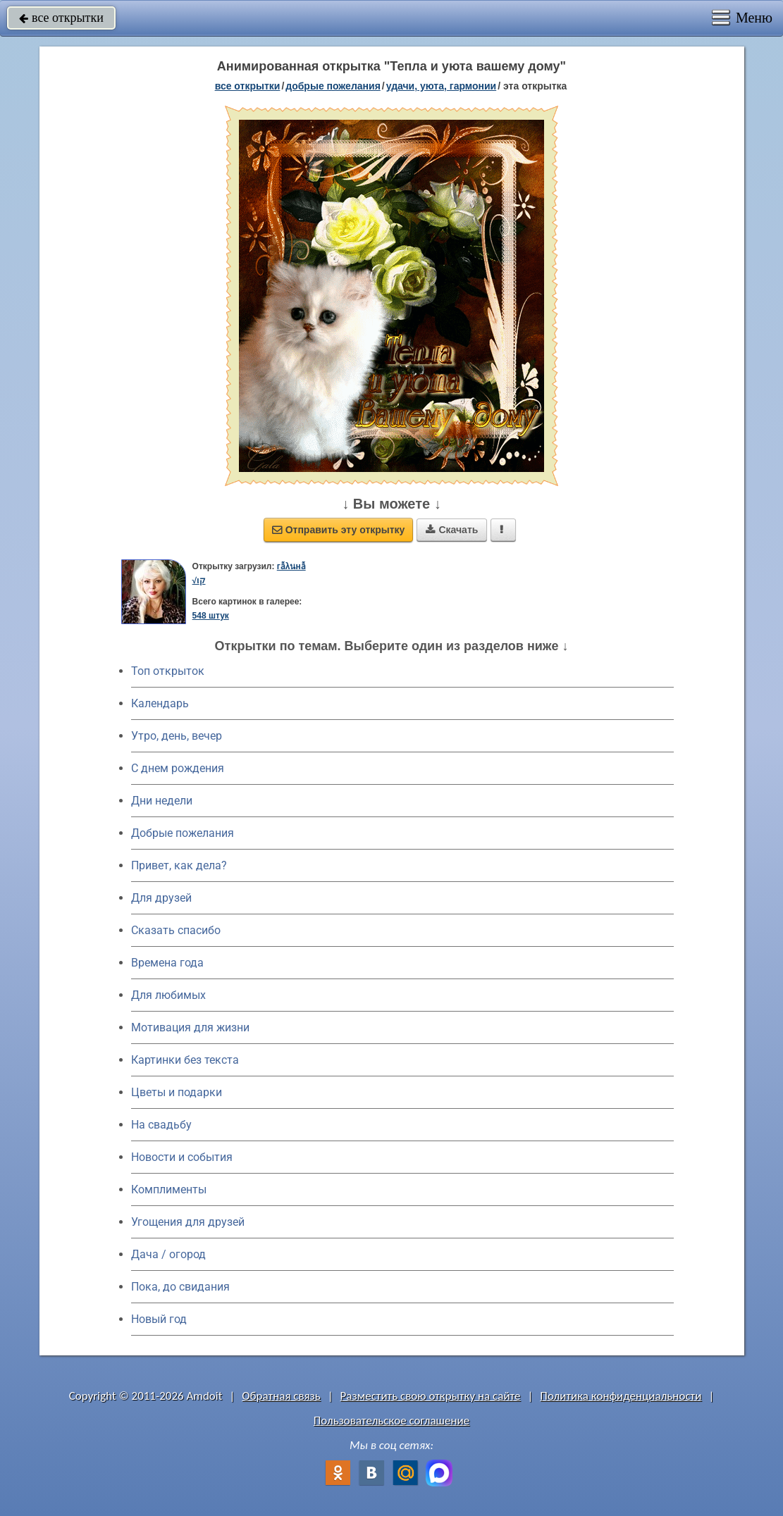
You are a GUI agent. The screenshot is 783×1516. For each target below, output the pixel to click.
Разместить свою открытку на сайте (430, 1395)
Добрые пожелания (182, 833)
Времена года (167, 962)
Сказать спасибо (176, 930)
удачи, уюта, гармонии (441, 86)
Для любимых (168, 995)
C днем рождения (177, 768)
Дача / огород (168, 1254)
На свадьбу (161, 1124)
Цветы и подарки (176, 1092)
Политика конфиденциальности (620, 1395)
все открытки (61, 18)
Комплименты (168, 1189)
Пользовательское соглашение (391, 1420)
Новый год (159, 1319)
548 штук (210, 616)
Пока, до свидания (180, 1286)
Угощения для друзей (188, 1222)
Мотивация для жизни (190, 1027)
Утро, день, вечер (176, 736)
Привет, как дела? (179, 865)
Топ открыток (167, 671)
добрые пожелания (333, 86)
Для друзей (161, 898)
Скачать (452, 529)
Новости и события (182, 1157)
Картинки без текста (185, 1060)
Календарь (160, 703)
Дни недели (161, 800)
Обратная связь (281, 1395)
